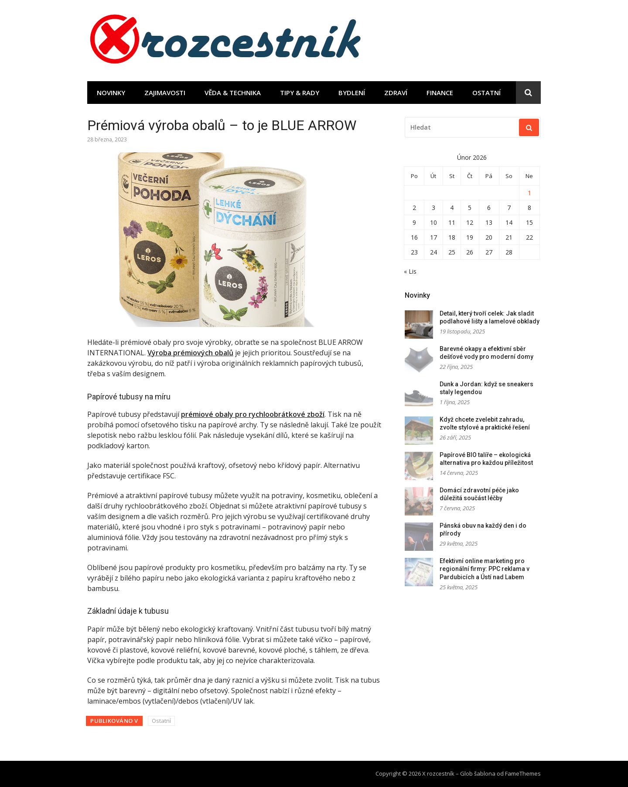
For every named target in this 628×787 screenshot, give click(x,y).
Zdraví (395, 92)
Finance (440, 92)
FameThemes (523, 773)
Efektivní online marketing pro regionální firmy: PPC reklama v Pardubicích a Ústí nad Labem (484, 569)
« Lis (410, 271)
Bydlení (351, 92)
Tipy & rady (299, 92)
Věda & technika (233, 92)
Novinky (111, 92)
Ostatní (486, 92)
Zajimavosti (164, 92)
